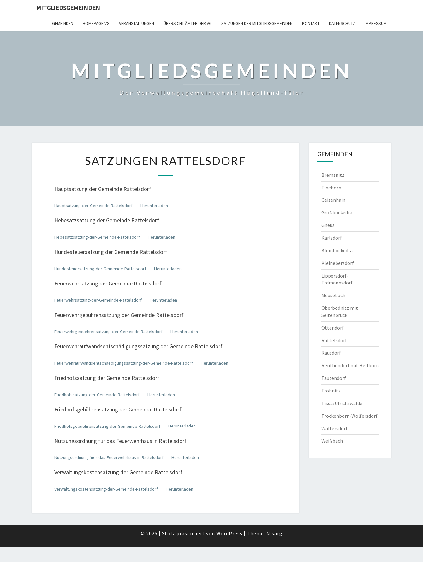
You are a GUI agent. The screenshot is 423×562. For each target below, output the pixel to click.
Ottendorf (332, 328)
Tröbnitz (331, 390)
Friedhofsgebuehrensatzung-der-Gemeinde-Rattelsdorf (107, 426)
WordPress (229, 533)
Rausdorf (331, 353)
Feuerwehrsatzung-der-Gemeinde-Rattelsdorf (98, 300)
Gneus (328, 225)
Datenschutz (342, 23)
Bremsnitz (332, 175)
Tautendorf (333, 378)
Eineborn (331, 187)
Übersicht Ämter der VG (188, 23)
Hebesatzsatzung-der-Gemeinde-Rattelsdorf (97, 237)
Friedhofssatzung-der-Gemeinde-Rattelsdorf (97, 395)
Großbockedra (336, 212)
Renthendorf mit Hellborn (350, 365)
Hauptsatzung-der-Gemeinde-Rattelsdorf (93, 205)
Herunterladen (154, 205)
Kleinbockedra (337, 250)
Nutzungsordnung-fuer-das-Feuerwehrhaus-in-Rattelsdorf (109, 457)
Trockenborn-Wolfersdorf (349, 416)
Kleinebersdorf (337, 263)
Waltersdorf (334, 428)
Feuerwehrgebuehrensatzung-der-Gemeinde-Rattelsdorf (108, 331)
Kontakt (310, 23)
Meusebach (333, 295)
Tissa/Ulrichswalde (341, 403)
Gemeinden (62, 23)
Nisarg (274, 533)
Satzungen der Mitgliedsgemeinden (257, 23)
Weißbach (332, 441)
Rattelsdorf (334, 340)
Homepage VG (96, 23)
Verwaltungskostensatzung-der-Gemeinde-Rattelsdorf (106, 489)
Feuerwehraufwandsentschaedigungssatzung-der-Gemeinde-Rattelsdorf (123, 363)
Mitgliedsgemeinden (68, 8)
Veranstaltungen (136, 23)
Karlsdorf (331, 238)
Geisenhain (333, 200)
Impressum (376, 23)
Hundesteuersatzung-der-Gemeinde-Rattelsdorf (100, 269)
